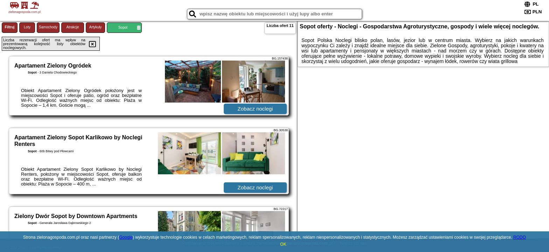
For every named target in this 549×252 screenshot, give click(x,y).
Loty (27, 27)
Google (126, 237)
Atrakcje (72, 27)
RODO (519, 237)
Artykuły (95, 27)
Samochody (48, 27)
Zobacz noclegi (255, 109)
